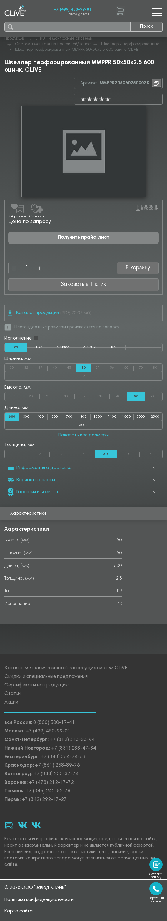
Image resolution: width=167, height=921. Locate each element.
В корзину (138, 268)
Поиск (146, 26)
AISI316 (93, 349)
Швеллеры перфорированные (130, 44)
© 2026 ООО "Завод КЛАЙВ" (35, 887)
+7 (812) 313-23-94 (72, 740)
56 (114, 367)
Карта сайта (18, 911)
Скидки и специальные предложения (46, 676)
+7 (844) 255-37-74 (56, 774)
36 (104, 395)
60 (129, 367)
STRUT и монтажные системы (64, 39)
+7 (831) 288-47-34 (73, 748)
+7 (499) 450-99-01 (72, 10)
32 (29, 367)
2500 (155, 417)
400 (40, 417)
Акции (11, 702)
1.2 (43, 453)
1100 (112, 417)
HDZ (41, 349)
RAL (118, 349)
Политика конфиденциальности (39, 899)
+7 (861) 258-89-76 (57, 765)
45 (71, 367)
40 (57, 367)
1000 (97, 417)
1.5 (65, 453)
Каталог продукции (33, 313)
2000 (140, 417)
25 (51, 395)
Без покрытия (148, 346)
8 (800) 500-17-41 (54, 722)
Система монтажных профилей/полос (53, 44)
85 (116, 375)
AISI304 (66, 349)
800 (83, 417)
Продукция (14, 39)
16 (16, 395)
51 (100, 367)
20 (34, 395)
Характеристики (28, 513)
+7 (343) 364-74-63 (63, 757)
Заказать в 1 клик (83, 284)
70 (143, 367)
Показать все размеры (83, 435)
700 (69, 417)
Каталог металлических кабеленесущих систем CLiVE (65, 668)
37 (43, 367)
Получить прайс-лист (84, 237)
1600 (126, 417)
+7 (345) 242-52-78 (48, 791)
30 (14, 367)
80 (157, 367)
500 (54, 417)
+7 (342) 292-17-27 (44, 799)
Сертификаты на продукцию (36, 685)
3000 (83, 425)
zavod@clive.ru (79, 14)
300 (26, 417)
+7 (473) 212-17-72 (51, 782)
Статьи (12, 694)
